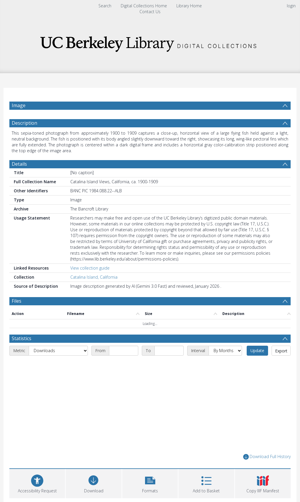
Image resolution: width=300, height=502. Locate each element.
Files (16, 301)
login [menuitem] (291, 5)
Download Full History (267, 457)
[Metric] (58, 351)
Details (19, 164)
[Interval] (225, 351)
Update (257, 350)
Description (24, 123)
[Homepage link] (150, 42)
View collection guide (90, 268)
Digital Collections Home (144, 5)
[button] (150, 483)
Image (18, 105)
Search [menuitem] (104, 5)
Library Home (189, 5)
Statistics (21, 338)
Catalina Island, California (93, 277)
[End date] (169, 351)
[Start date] (123, 351)
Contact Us (150, 11)
